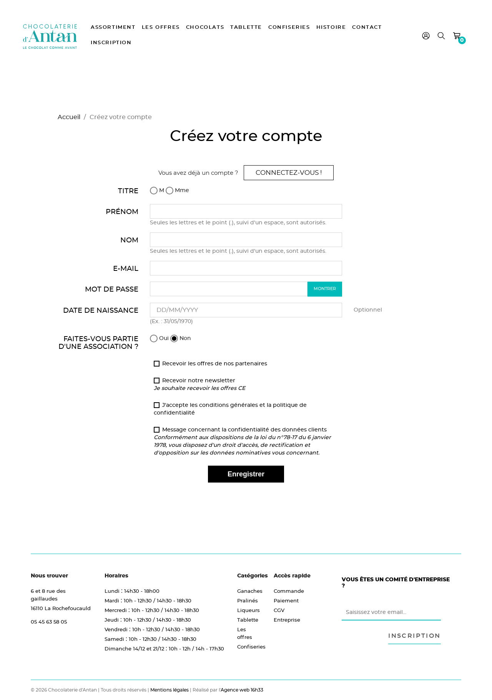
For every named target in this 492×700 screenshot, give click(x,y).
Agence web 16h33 (242, 690)
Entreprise (287, 620)
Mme (177, 190)
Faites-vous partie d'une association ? (98, 342)
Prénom (122, 211)
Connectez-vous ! (289, 172)
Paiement (286, 600)
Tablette (246, 27)
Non (180, 338)
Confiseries (289, 27)
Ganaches (250, 591)
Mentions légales (169, 690)
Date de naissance (100, 310)
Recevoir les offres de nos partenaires (210, 363)
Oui (159, 338)
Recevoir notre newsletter (199, 384)
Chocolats (205, 27)
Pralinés (247, 600)
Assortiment (113, 27)
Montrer (325, 288)
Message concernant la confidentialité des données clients (242, 441)
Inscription (111, 42)
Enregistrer (246, 474)
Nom (129, 240)
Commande (289, 591)
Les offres (161, 27)
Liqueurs (248, 610)
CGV (279, 610)
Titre (128, 191)
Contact (367, 27)
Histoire (331, 27)
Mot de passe (111, 289)
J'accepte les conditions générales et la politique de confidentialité (230, 408)
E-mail (125, 268)
